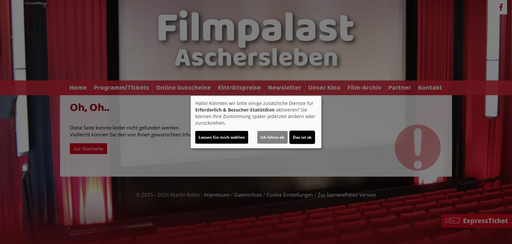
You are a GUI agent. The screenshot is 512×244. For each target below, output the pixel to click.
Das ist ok (302, 137)
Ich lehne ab (272, 137)
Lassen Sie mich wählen (222, 137)
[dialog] (256, 122)
